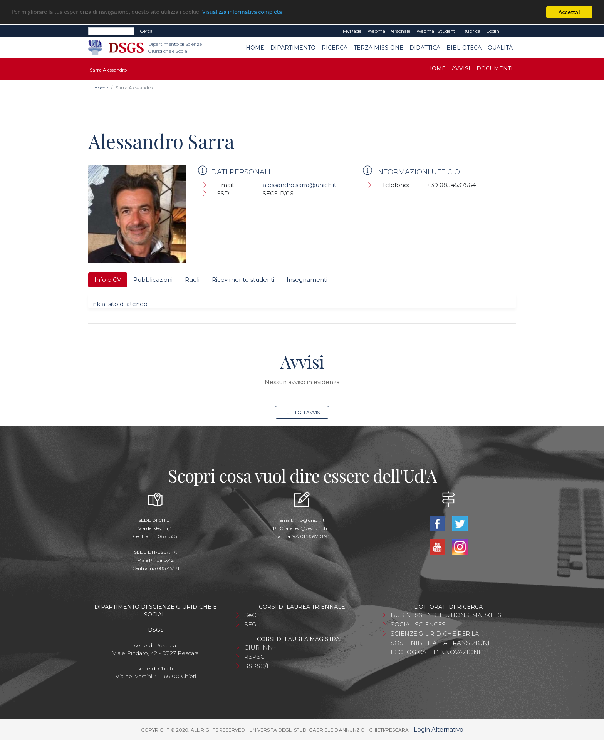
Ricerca (334, 47)
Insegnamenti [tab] (307, 279)
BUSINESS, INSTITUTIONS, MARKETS (446, 615)
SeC (250, 615)
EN (509, 31)
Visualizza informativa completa (254, 12)
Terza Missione (378, 47)
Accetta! (570, 12)
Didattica (424, 47)
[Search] (111, 31)
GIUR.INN (258, 647)
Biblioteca (464, 47)
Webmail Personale (388, 31)
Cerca (146, 31)
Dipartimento (292, 47)
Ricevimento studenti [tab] (243, 279)
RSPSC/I (256, 666)
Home (255, 47)
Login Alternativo (438, 729)
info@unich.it (309, 520)
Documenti (494, 68)
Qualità (500, 47)
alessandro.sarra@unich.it (299, 185)
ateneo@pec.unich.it (308, 528)
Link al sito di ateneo (118, 303)
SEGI (251, 624)
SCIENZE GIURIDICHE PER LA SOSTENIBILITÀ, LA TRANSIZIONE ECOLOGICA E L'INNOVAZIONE (441, 643)
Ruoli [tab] (192, 279)
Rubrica (471, 31)
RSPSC (254, 656)
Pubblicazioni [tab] (153, 279)
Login (493, 31)
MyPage (352, 31)
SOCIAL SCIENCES (418, 624)
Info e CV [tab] (107, 279)
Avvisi (461, 68)
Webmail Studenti (436, 31)
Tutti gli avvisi (302, 412)
